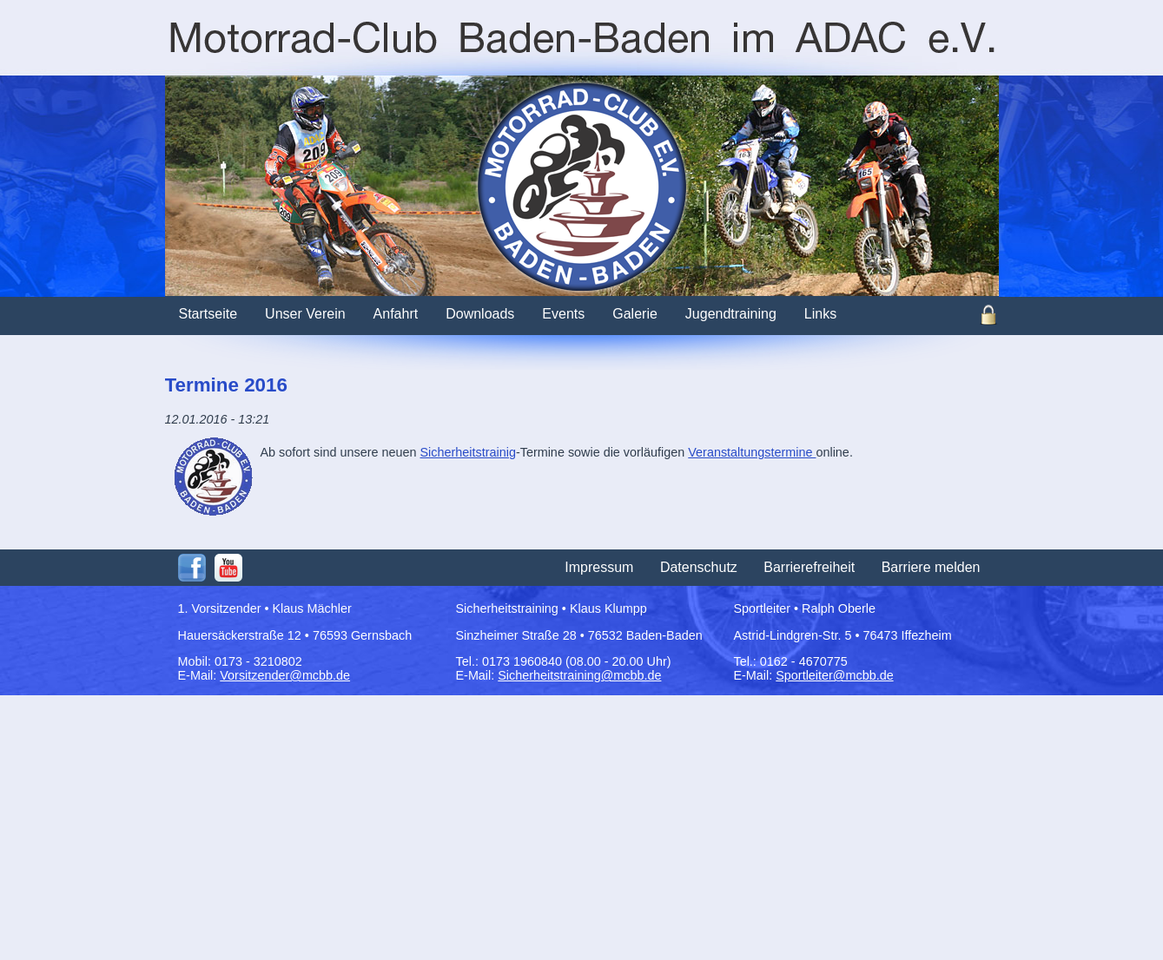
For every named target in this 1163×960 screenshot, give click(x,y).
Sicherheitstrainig (468, 452)
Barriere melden (931, 567)
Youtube (228, 568)
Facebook (192, 568)
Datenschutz (698, 567)
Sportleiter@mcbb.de (834, 675)
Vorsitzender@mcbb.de (285, 675)
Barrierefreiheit (809, 567)
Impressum (599, 567)
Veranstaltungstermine (752, 452)
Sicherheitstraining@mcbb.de (579, 675)
